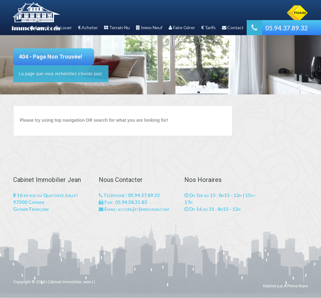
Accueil (39, 27)
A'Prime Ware (296, 286)
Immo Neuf (149, 27)
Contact (233, 27)
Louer (63, 27)
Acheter (88, 27)
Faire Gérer (182, 27)
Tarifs (208, 27)
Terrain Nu (117, 27)
